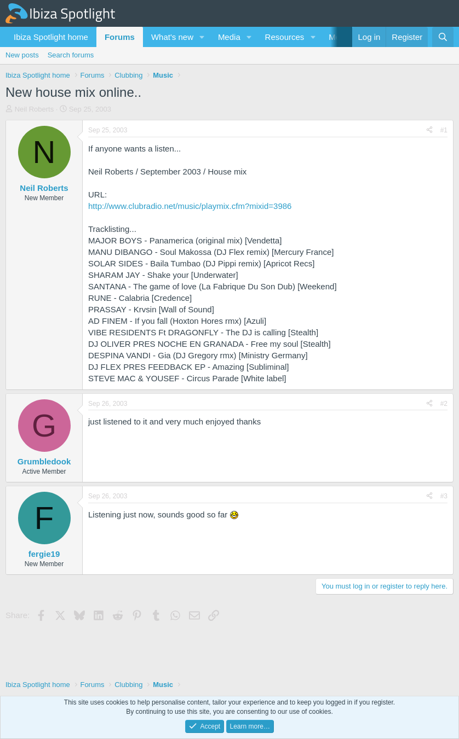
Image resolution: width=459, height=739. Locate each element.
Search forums (71, 55)
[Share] (429, 130)
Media (229, 37)
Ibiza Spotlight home (51, 37)
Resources (285, 37)
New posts (22, 55)
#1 (443, 130)
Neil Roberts (34, 109)
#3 (443, 496)
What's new (172, 37)
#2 (443, 404)
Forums (120, 37)
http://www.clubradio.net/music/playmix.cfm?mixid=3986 (189, 206)
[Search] (443, 37)
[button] (202, 37)
